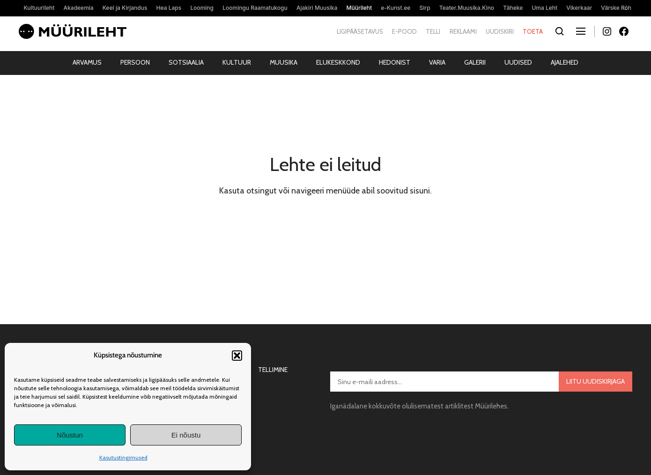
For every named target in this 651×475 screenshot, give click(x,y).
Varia (437, 62)
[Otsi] (559, 31)
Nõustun (70, 435)
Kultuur (236, 62)
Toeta (533, 31)
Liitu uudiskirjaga (595, 381)
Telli (433, 31)
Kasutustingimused (123, 457)
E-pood (404, 31)
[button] (237, 355)
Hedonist (394, 62)
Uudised (518, 62)
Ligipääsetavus (360, 31)
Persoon (135, 62)
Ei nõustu (186, 435)
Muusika (283, 62)
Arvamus (87, 62)
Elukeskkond (338, 62)
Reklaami (463, 31)
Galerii (475, 62)
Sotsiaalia (186, 62)
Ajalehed (564, 62)
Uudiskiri (500, 31)
